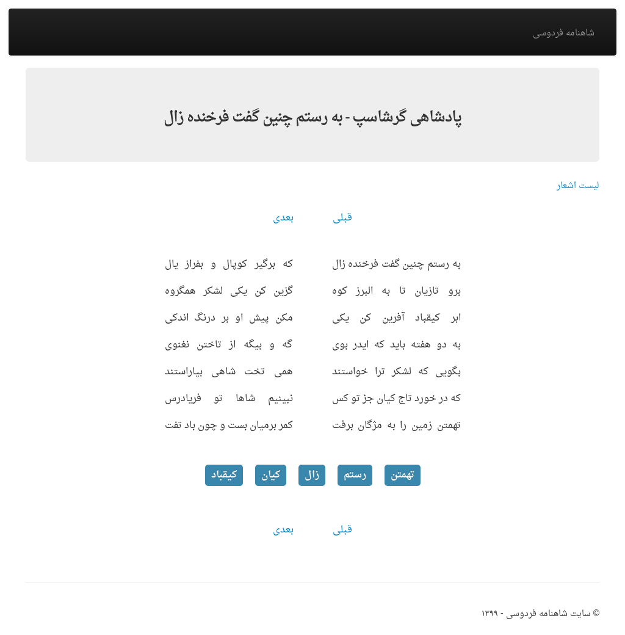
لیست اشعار (578, 186)
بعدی (283, 218)
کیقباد (224, 475)
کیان (270, 475)
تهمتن (402, 475)
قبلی (342, 218)
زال (312, 475)
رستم (355, 475)
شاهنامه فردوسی (563, 33)
